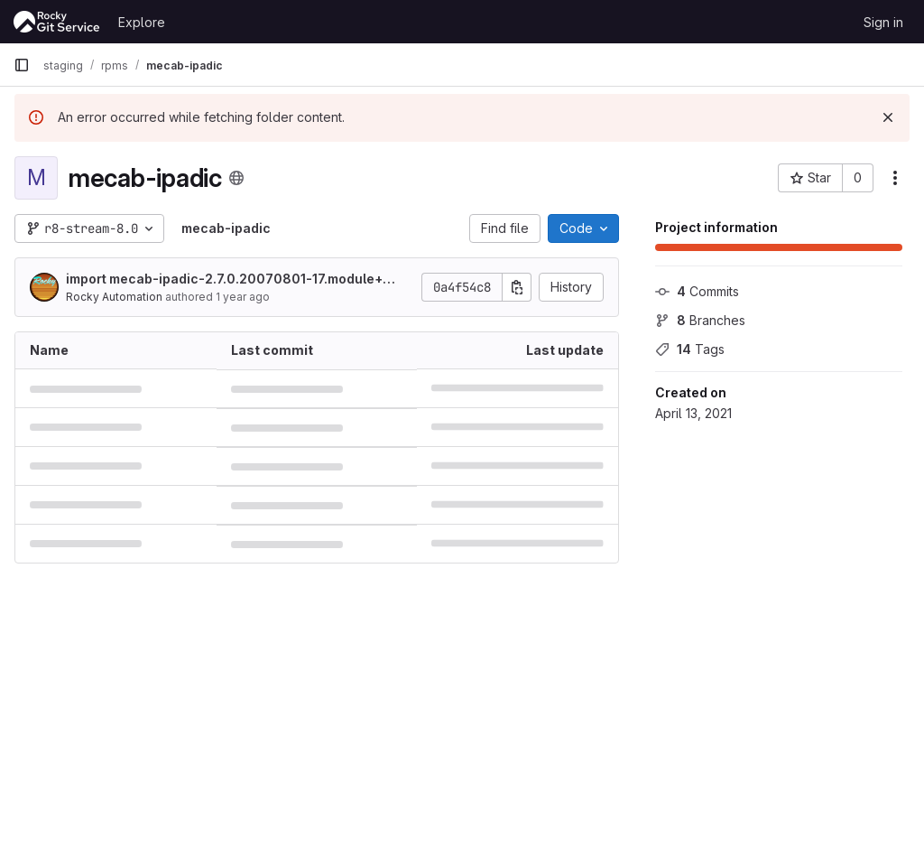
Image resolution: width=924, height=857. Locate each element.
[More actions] (895, 177)
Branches (700, 320)
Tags (690, 349)
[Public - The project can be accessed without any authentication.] (236, 178)
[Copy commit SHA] (517, 287)
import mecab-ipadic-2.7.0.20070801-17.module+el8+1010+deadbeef (230, 279)
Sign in (883, 22)
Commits (697, 291)
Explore (141, 22)
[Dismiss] (888, 117)
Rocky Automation (114, 296)
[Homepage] (57, 21)
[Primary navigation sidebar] (21, 65)
